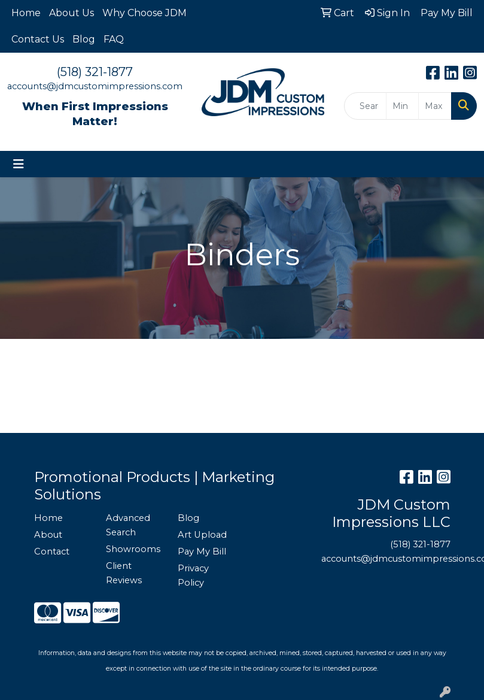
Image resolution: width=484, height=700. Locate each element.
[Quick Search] (365, 106)
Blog (83, 39)
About (48, 534)
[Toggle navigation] (18, 164)
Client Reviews (124, 573)
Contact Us (37, 39)
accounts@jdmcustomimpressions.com (94, 86)
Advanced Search (128, 525)
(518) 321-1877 (95, 72)
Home (26, 13)
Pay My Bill (202, 551)
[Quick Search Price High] (435, 106)
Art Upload (202, 534)
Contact (51, 551)
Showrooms (133, 549)
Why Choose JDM (144, 13)
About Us (71, 13)
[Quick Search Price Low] (402, 106)
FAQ (114, 39)
